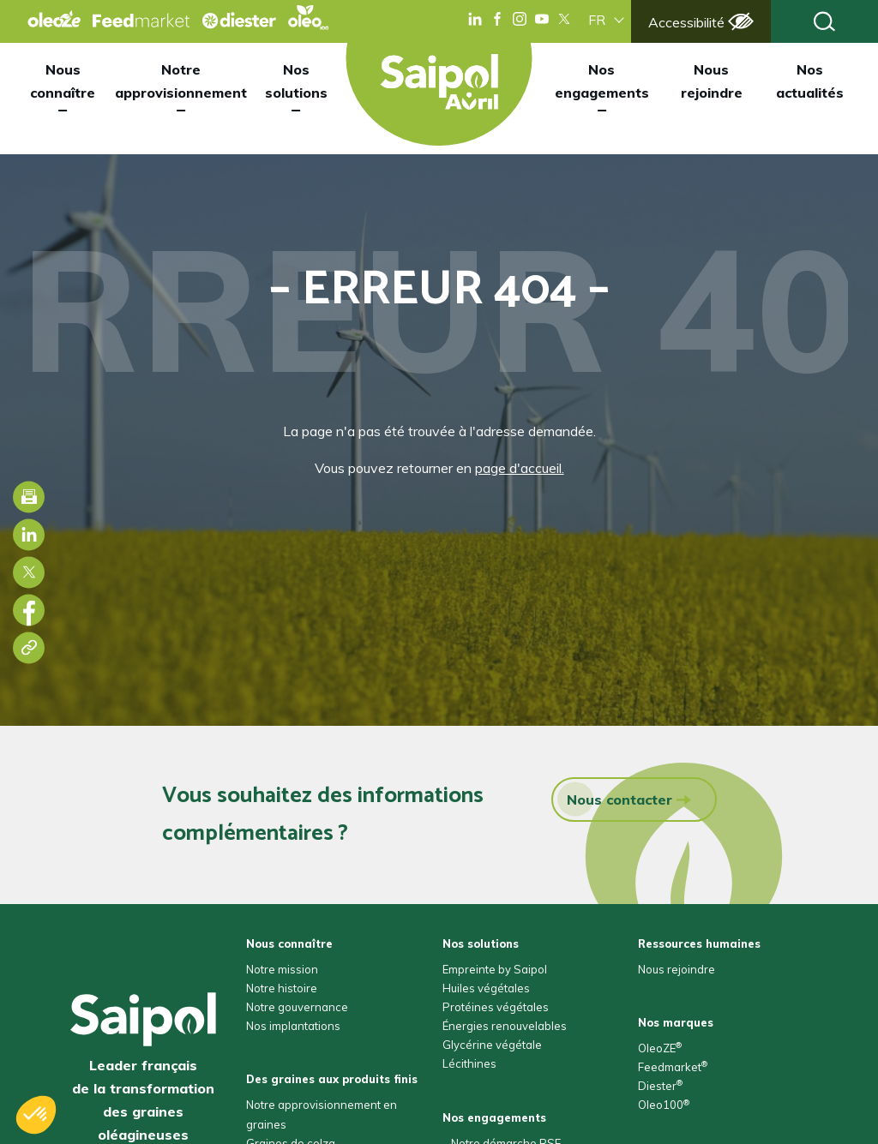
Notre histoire (281, 988)
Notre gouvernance (297, 1007)
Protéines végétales (495, 1007)
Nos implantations (293, 1026)
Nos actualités (810, 81)
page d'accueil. (519, 467)
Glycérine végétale (492, 1044)
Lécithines (469, 1063)
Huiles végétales (486, 988)
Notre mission (282, 969)
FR (596, 19)
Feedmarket (672, 1067)
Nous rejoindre (712, 81)
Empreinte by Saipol (494, 969)
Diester (660, 1086)
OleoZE (660, 1048)
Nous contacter (614, 799)
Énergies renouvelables (504, 1026)
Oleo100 (663, 1104)
